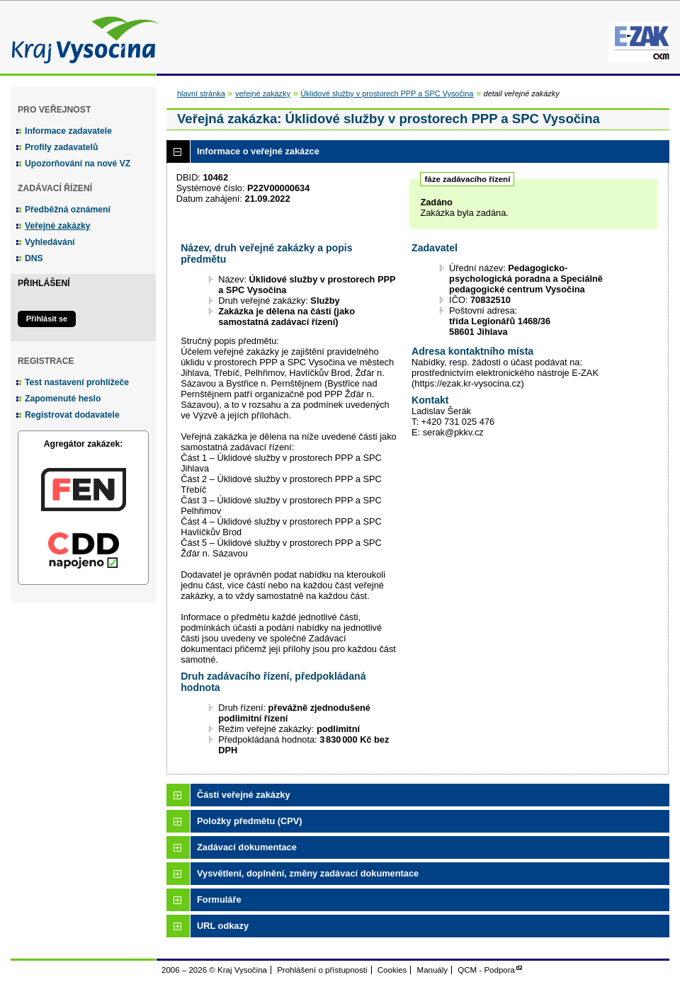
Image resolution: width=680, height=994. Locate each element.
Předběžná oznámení (67, 210)
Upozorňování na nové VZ (77, 163)
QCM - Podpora (486, 970)
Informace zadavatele (68, 131)
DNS (34, 258)
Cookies (392, 970)
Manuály (432, 970)
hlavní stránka (201, 93)
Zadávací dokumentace (247, 847)
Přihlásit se (46, 318)
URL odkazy (223, 925)
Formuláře (219, 899)
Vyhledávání (50, 242)
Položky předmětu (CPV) (249, 821)
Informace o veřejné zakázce (258, 151)
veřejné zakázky (262, 93)
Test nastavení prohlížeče (77, 382)
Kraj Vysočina (81, 37)
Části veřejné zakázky (243, 794)
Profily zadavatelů (61, 147)
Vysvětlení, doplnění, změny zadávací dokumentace (308, 873)
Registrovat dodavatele (72, 415)
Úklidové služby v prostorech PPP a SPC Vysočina (386, 93)
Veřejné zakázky (58, 226)
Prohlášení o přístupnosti (322, 970)
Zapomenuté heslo (63, 399)
